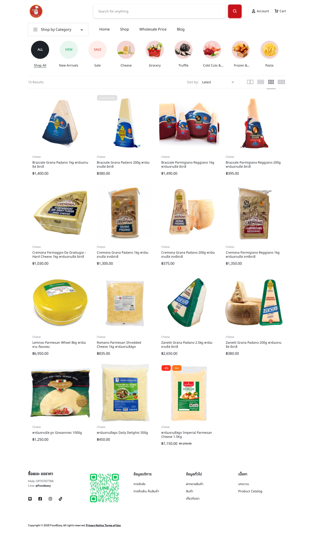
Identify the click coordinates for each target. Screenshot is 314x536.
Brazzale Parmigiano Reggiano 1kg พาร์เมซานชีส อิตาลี (187, 164)
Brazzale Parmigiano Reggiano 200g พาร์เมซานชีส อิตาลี (253, 164)
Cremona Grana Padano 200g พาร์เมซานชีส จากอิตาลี (188, 254)
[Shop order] (218, 82)
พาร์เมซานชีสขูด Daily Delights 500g (122, 432)
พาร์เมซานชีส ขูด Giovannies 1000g (57, 432)
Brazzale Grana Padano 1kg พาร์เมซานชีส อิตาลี (60, 164)
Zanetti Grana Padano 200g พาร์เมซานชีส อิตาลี (253, 344)
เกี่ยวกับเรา (193, 499)
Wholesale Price (153, 29)
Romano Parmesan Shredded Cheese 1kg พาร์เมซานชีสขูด (119, 344)
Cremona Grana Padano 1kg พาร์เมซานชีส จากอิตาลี (122, 254)
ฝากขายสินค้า (194, 484)
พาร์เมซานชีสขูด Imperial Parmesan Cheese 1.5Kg (186, 434)
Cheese (36, 157)
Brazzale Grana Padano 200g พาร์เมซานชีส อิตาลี (123, 164)
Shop (124, 29)
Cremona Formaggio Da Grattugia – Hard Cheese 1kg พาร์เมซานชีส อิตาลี (59, 254)
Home (104, 29)
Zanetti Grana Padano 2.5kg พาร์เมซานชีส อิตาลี (186, 344)
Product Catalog (250, 491)
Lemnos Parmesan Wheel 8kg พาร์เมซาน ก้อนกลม (59, 344)
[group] (42, 54)
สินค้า (189, 491)
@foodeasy (43, 486)
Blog (181, 29)
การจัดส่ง (139, 484)
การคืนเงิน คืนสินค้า (146, 491)
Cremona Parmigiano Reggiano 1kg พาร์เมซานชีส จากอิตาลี (253, 254)
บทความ (243, 484)
